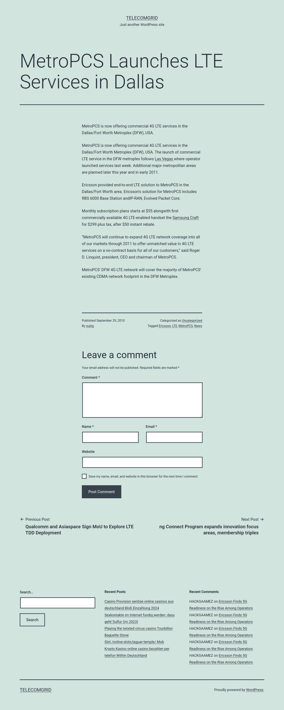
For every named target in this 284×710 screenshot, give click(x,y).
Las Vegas (164, 158)
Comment (91, 377)
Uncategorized (192, 320)
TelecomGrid (142, 18)
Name (88, 426)
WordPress (254, 690)
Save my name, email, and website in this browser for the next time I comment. (143, 476)
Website (88, 452)
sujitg (90, 326)
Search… (26, 592)
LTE (174, 326)
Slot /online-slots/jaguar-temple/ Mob (134, 642)
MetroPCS (186, 326)
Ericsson (165, 326)
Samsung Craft (186, 217)
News (198, 326)
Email (151, 426)
